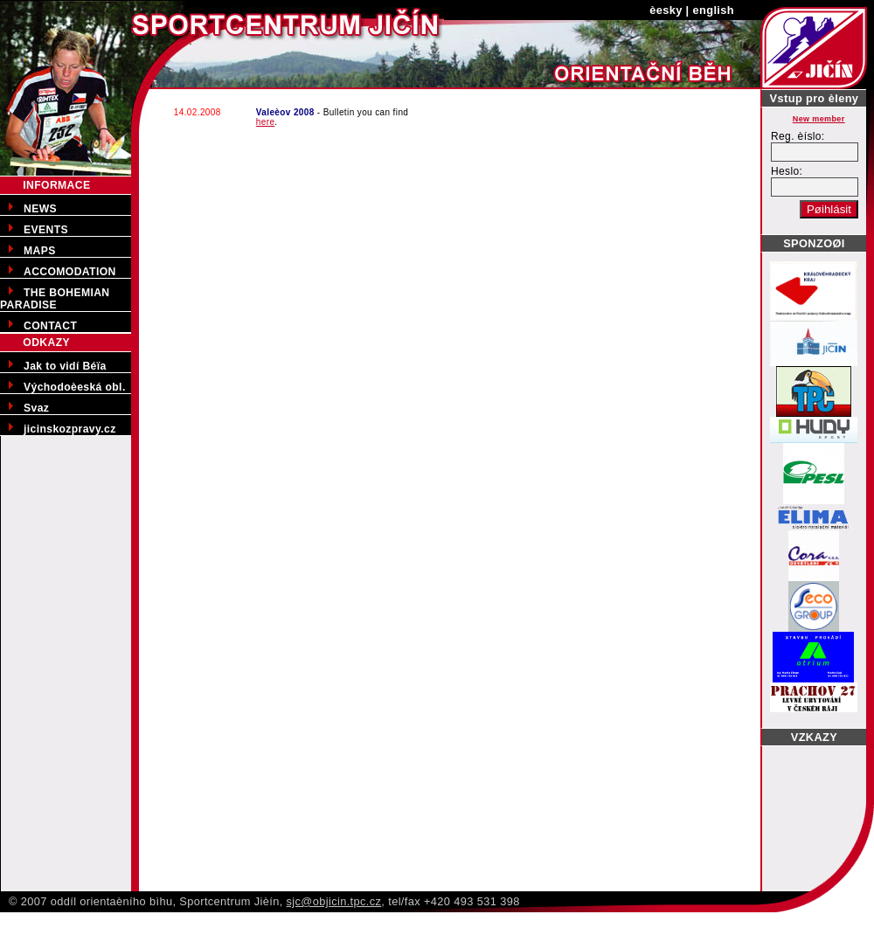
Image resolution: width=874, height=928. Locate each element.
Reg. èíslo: (798, 136)
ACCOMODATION (70, 272)
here (265, 122)
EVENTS (46, 230)
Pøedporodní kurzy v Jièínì (71, 918)
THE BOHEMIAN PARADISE (54, 299)
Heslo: (786, 171)
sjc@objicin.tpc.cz (334, 901)
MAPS (40, 251)
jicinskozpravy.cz (70, 429)
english (713, 10)
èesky (666, 10)
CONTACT (50, 326)
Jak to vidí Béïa (65, 366)
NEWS (40, 209)
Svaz (36, 408)
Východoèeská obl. (75, 387)
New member (819, 118)
